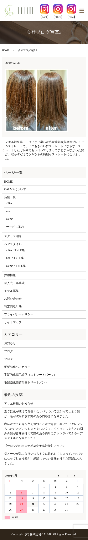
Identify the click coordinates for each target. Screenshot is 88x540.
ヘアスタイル (13, 244)
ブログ (8, 351)
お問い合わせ (13, 298)
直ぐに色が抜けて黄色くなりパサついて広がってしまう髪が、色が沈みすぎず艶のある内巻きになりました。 (42, 414)
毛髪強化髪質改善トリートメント (26, 382)
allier (9, 203)
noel (8, 211)
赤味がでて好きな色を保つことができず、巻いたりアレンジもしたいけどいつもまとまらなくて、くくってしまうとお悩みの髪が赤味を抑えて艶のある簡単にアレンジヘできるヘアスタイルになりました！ (43, 431)
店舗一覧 (10, 197)
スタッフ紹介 (13, 236)
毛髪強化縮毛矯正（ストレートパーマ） (30, 374)
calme (9, 219)
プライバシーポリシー (18, 314)
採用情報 (10, 275)
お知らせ (10, 343)
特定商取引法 (13, 306)
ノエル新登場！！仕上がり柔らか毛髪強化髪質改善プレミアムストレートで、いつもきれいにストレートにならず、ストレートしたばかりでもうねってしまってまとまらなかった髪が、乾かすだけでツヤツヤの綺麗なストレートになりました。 (44, 150)
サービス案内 (15, 226)
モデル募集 (11, 290)
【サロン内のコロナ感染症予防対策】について (34, 446)
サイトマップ (13, 322)
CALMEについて (15, 189)
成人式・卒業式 (14, 283)
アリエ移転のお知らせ (18, 403)
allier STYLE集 (15, 250)
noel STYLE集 (15, 258)
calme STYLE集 (16, 265)
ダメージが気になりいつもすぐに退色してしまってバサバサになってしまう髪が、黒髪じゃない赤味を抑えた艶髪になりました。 (43, 458)
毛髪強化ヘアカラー (17, 367)
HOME (5, 50)
